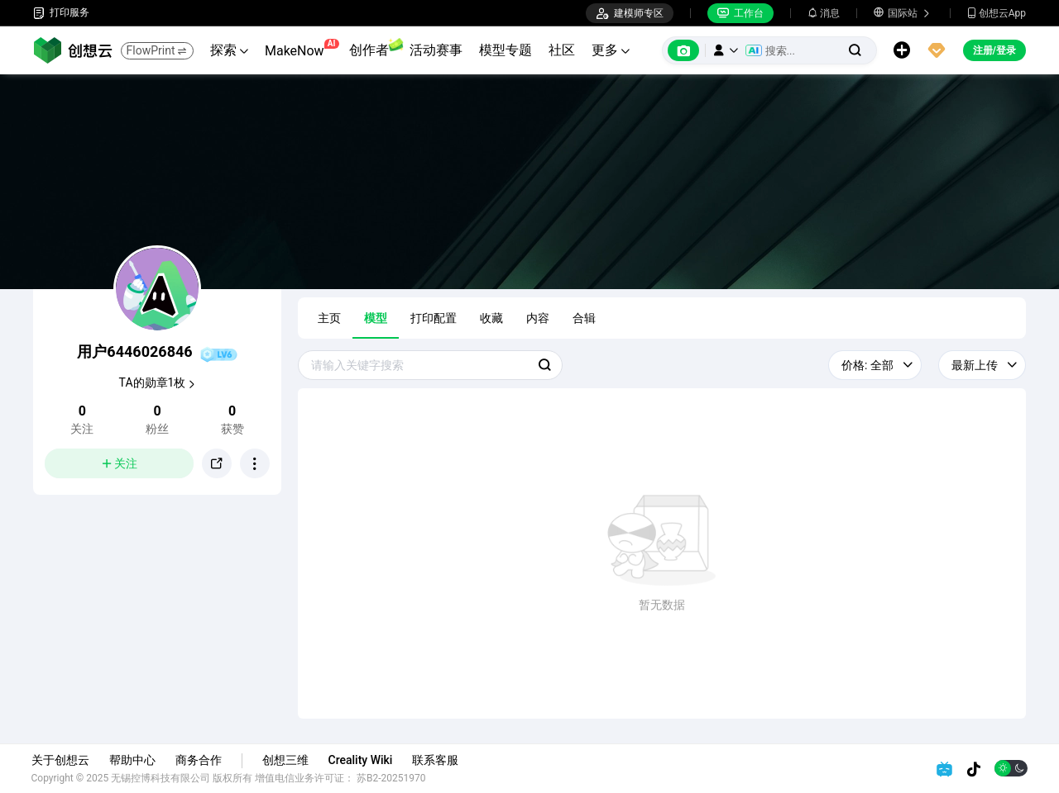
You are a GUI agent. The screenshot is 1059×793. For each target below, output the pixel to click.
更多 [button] (611, 50)
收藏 (491, 318)
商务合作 (200, 760)
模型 (375, 318)
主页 (329, 318)
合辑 (584, 318)
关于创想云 (62, 760)
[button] (725, 50)
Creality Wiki (362, 760)
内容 (537, 318)
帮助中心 (134, 760)
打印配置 (433, 318)
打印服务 (61, 13)
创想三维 (287, 760)
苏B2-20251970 (394, 778)
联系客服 (437, 760)
